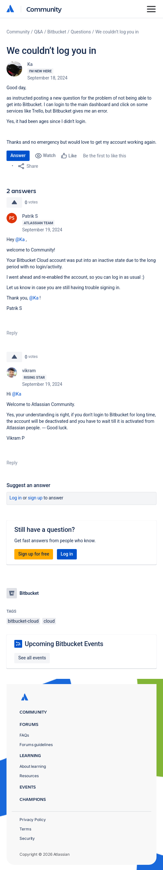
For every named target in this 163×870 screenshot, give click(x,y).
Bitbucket (57, 31)
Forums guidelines (36, 744)
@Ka (20, 239)
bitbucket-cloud (23, 621)
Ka (30, 64)
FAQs (24, 735)
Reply (12, 333)
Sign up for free (33, 554)
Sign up (35, 497)
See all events (32, 657)
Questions (81, 31)
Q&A (38, 31)
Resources (29, 775)
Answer (18, 155)
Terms (25, 829)
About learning (33, 766)
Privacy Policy (33, 819)
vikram (29, 370)
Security (27, 838)
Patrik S (30, 216)
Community (44, 9)
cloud (49, 621)
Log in (15, 497)
